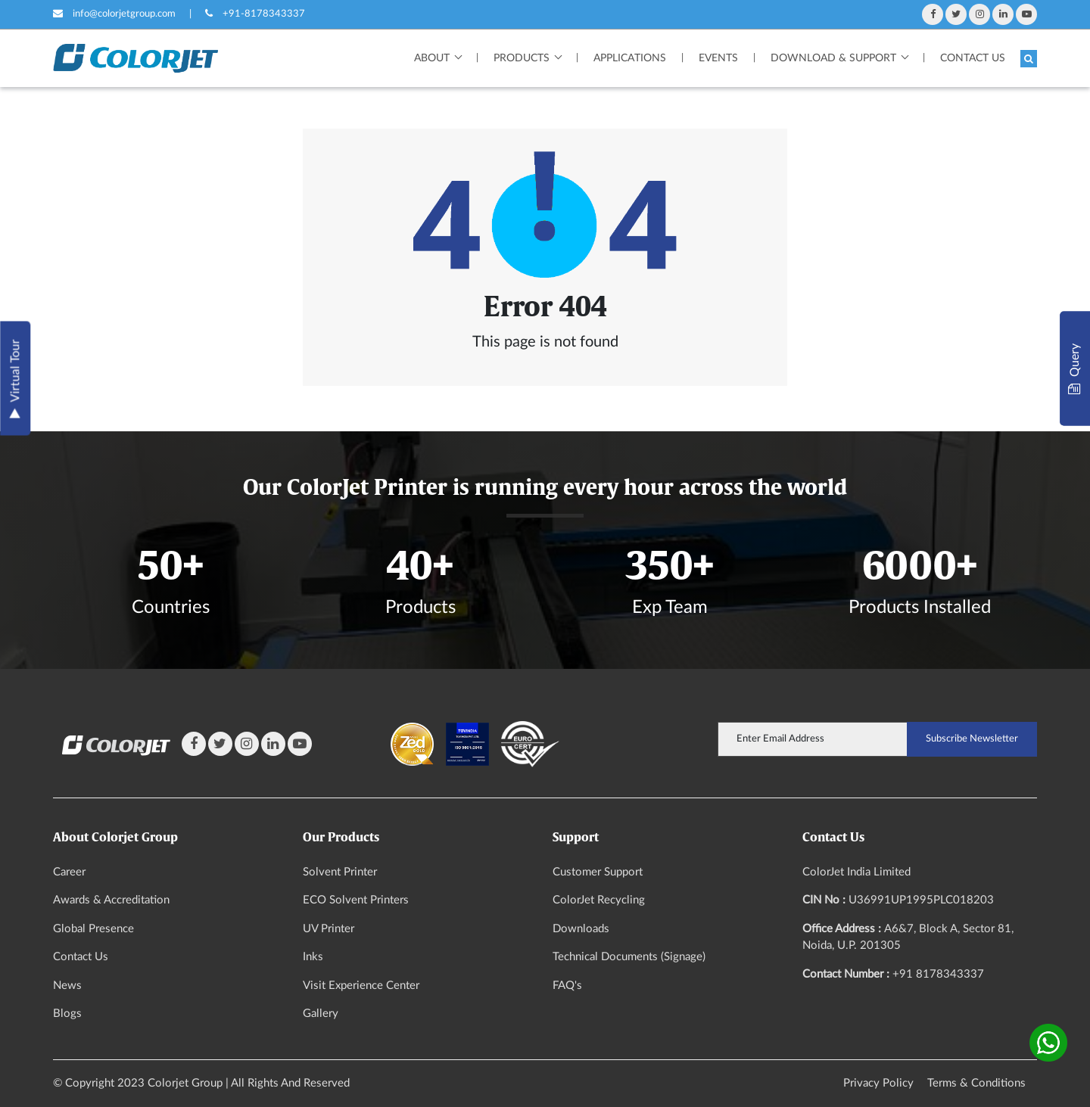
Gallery (320, 1013)
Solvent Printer (340, 872)
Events (718, 58)
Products (522, 58)
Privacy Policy (878, 1083)
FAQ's (567, 985)
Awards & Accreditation (111, 900)
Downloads (581, 928)
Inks (313, 956)
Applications (629, 58)
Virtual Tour (14, 378)
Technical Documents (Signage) (629, 956)
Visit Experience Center (361, 985)
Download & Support (833, 58)
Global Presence (93, 928)
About (432, 58)
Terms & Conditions (976, 1083)
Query (1074, 368)
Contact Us (972, 58)
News (67, 985)
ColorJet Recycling (599, 900)
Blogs (67, 1013)
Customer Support (598, 872)
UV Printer (328, 928)
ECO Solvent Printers (356, 900)
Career (69, 872)
